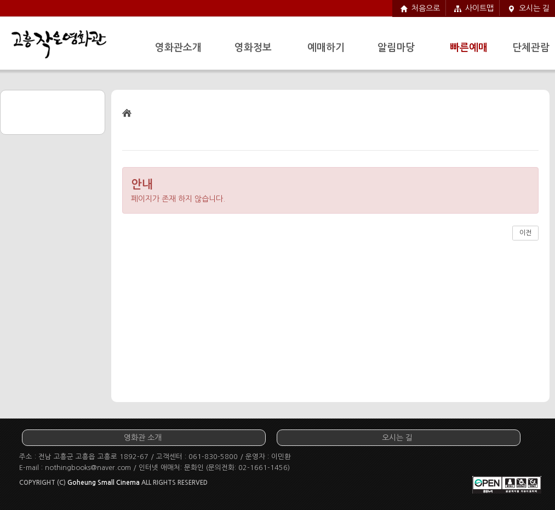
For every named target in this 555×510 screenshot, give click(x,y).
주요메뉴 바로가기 (0, 0)
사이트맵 (479, 8)
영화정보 (253, 48)
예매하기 (326, 48)
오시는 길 (534, 8)
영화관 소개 (143, 438)
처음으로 (425, 8)
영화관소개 (178, 48)
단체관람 (531, 48)
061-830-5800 (213, 456)
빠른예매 (469, 48)
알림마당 (396, 48)
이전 (525, 233)
